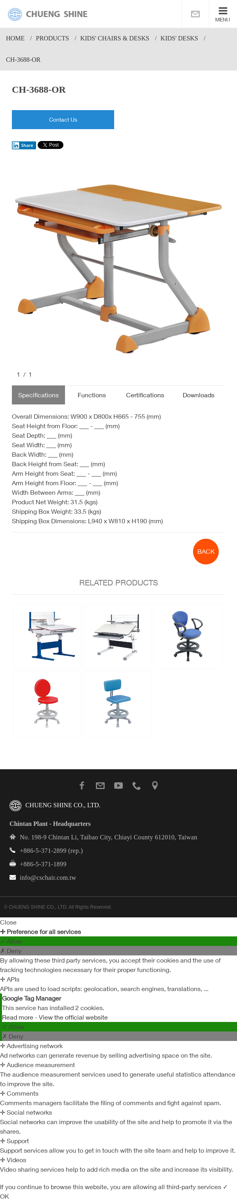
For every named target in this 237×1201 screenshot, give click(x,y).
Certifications (145, 395)
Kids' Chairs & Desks (114, 38)
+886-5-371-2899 (43, 850)
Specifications (38, 395)
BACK (206, 551)
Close (8, 922)
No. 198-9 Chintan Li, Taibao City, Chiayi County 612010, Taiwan (108, 837)
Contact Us (63, 119)
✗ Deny (10, 951)
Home (15, 38)
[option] (118, 266)
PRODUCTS (52, 38)
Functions (92, 395)
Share (22, 145)
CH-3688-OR (23, 59)
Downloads (198, 395)
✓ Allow (11, 941)
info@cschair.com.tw (48, 877)
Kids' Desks (179, 38)
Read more (18, 1017)
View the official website (73, 1017)
